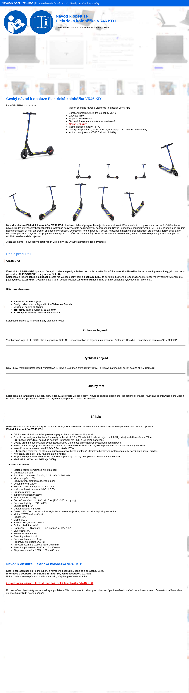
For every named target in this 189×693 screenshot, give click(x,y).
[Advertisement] (94, 65)
